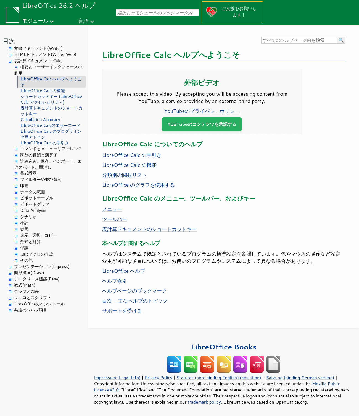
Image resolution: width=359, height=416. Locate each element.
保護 (24, 248)
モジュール (35, 20)
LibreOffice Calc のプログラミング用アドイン (50, 134)
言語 (83, 20)
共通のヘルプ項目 (30, 310)
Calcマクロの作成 (36, 254)
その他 (26, 260)
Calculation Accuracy (40, 120)
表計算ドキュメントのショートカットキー (51, 111)
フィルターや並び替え (41, 179)
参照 (24, 229)
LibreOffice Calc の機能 (42, 90)
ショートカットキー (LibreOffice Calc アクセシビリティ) (51, 99)
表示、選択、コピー (38, 235)
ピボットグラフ (34, 204)
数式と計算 (30, 242)
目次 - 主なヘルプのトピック (135, 300)
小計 (24, 223)
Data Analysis (33, 210)
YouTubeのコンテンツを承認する (201, 124)
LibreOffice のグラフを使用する (138, 184)
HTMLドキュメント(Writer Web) (45, 54)
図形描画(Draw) (29, 272)
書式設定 (28, 173)
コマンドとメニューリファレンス (51, 149)
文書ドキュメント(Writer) (38, 48)
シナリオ (28, 217)
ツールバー (114, 219)
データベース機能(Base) (37, 279)
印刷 (24, 185)
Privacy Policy (158, 378)
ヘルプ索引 (114, 280)
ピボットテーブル (36, 198)
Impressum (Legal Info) (117, 378)
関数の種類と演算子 (38, 155)
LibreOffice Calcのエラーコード (50, 125)
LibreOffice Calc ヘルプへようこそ (50, 82)
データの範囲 (32, 192)
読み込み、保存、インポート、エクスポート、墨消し (47, 164)
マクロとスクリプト (32, 297)
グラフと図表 (26, 291)
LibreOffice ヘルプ (123, 270)
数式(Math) (24, 285)
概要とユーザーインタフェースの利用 (48, 70)
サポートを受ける (122, 310)
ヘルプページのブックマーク (134, 290)
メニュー (112, 209)
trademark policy (204, 402)
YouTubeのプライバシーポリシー (202, 111)
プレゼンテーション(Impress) (42, 266)
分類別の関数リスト (124, 174)
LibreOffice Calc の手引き (44, 143)
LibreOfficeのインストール (39, 304)
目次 (9, 41)
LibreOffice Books (224, 347)
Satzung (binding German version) (300, 378)
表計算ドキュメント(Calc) (38, 61)
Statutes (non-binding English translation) (218, 378)
